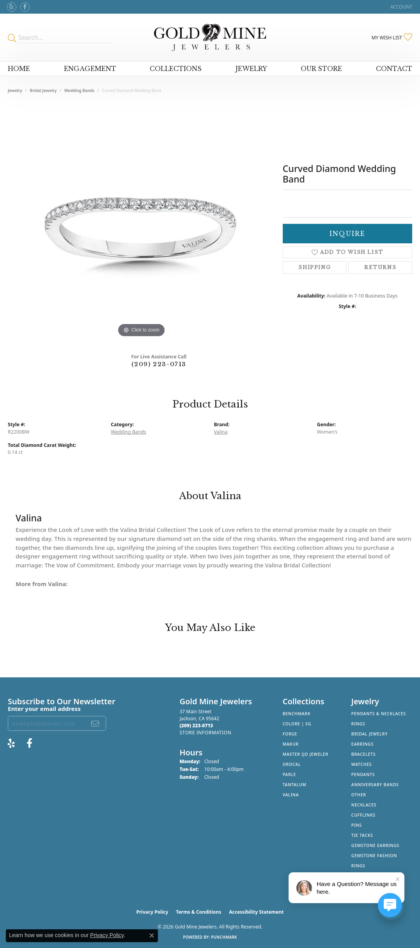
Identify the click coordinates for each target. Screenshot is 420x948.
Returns (380, 267)
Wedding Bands (79, 90)
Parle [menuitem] (289, 774)
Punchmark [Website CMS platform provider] (224, 937)
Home (19, 69)
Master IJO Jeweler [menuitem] (305, 754)
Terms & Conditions (198, 912)
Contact (394, 69)
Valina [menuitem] (291, 794)
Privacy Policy (152, 912)
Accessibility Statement (256, 912)
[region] (141, 222)
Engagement (90, 69)
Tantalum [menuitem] (295, 784)
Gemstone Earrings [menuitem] (375, 845)
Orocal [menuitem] (292, 764)
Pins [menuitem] (356, 825)
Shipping (314, 267)
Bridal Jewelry (43, 90)
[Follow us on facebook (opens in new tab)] (25, 7)
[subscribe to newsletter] (95, 723)
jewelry (15, 90)
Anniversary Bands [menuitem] (375, 784)
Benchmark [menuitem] (297, 713)
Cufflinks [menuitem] (363, 815)
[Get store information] (205, 732)
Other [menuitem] (358, 794)
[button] (400, 7)
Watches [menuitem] (361, 764)
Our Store (321, 69)
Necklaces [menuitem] (363, 805)
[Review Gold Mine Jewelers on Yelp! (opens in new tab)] (11, 7)
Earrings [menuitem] (362, 744)
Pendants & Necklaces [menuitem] (378, 713)
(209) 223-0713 (158, 364)
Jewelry (251, 69)
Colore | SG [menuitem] (297, 724)
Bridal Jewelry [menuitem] (369, 734)
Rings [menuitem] (358, 724)
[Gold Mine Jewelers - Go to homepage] (209, 37)
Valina (221, 432)
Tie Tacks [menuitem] (362, 835)
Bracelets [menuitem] (363, 754)
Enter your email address (44, 708)
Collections (176, 69)
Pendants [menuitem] (363, 774)
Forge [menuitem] (290, 734)
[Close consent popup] (151, 935)
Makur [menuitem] (291, 744)
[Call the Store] (196, 725)
